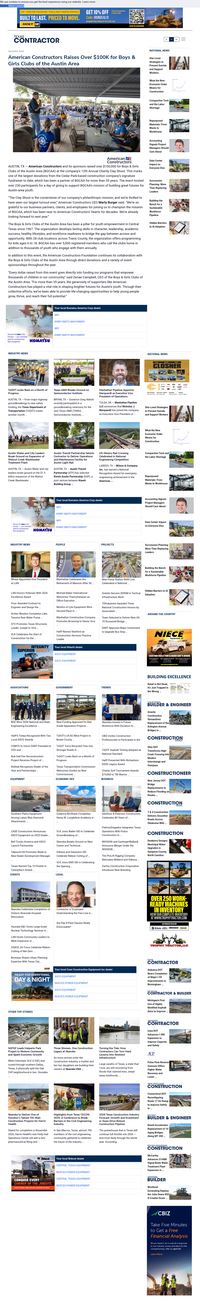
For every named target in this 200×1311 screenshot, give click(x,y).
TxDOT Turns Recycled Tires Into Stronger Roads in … (74, 748)
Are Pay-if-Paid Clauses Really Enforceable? (73, 924)
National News (159, 50)
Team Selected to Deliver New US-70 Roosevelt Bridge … (121, 619)
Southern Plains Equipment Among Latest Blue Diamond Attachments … (27, 817)
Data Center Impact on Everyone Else (157, 164)
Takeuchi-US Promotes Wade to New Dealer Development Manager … (30, 856)
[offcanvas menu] (183, 39)
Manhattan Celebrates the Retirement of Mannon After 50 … (75, 581)
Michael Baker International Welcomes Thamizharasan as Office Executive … (73, 597)
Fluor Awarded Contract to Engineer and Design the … (26, 605)
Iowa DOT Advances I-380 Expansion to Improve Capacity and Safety (157, 1038)
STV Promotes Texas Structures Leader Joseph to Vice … (29, 626)
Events (15, 874)
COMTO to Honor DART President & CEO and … (31, 748)
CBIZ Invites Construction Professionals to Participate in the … (121, 740)
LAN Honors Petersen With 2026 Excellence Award (29, 595)
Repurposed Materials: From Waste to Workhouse (156, 480)
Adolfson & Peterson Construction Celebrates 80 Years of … (121, 815)
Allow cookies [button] (16, 5)
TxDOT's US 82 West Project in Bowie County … (73, 737)
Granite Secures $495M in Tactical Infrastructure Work (121, 595)
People (60, 544)
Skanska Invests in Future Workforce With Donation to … (118, 724)
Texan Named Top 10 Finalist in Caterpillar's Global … (28, 868)
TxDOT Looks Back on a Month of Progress (75, 758)
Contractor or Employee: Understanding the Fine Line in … (74, 911)
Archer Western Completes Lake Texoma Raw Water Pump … (29, 615)
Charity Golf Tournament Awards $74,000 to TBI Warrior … (120, 772)
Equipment (17, 779)
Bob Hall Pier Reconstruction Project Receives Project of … (27, 758)
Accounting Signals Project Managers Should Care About (155, 503)
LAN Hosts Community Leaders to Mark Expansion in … (30, 939)
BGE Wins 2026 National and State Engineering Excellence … (30, 724)
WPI (56, 315)
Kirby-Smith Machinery (69, 321)
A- (167, 39)
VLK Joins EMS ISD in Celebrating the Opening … (75, 864)
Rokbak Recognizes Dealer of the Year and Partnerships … (29, 768)
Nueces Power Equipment (71, 983)
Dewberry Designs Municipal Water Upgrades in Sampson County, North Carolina (157, 848)
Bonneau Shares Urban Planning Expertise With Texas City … (29, 959)
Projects (107, 544)
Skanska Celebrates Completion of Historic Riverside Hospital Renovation (30, 913)
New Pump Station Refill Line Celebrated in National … (118, 581)
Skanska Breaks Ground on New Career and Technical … (74, 843)
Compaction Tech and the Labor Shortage (159, 105)
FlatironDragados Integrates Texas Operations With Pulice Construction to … (121, 831)
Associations (19, 687)
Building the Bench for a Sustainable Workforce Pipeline (156, 208)
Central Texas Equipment (73, 1165)
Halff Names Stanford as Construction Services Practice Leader (73, 635)
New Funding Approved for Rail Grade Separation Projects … (73, 724)
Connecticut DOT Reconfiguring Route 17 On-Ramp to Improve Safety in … (158, 1101)
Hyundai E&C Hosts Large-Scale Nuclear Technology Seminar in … (29, 928)
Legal (59, 874)
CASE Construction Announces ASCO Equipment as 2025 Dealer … (30, 833)
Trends (106, 687)
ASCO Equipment (65, 654)
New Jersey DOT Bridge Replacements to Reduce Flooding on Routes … (158, 788)
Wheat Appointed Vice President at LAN (29, 581)
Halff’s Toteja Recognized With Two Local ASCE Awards (31, 737)
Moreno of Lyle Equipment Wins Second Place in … (74, 609)
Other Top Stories (20, 1011)
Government (64, 687)
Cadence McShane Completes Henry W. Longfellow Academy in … (74, 817)
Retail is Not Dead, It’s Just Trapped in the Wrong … (158, 688)
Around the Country (161, 614)
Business (107, 779)
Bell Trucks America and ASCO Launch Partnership (28, 843)
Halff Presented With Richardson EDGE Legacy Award (120, 762)
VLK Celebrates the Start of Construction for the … (26, 636)
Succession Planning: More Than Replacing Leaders (157, 549)
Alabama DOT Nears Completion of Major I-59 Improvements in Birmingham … (157, 977)
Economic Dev (65, 779)
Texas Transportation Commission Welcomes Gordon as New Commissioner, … (75, 770)
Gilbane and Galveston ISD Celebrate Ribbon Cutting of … (73, 854)
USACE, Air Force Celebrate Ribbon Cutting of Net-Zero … (30, 949)
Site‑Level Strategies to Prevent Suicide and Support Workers (158, 65)
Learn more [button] (88, 1)
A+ (177, 39)
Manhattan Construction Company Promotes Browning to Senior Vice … (75, 621)
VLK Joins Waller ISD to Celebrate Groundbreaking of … (75, 833)
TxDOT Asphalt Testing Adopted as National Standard (121, 752)
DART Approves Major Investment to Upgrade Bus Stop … (121, 630)
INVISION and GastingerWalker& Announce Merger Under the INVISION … (120, 845)
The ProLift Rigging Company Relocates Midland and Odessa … (120, 857)
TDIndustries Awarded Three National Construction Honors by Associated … (120, 607)
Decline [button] (4, 5)
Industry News (18, 353)
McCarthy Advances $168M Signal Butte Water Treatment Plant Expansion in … (158, 1163)
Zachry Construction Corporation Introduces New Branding (120, 868)
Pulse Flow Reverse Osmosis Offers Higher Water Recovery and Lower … (158, 1070)
